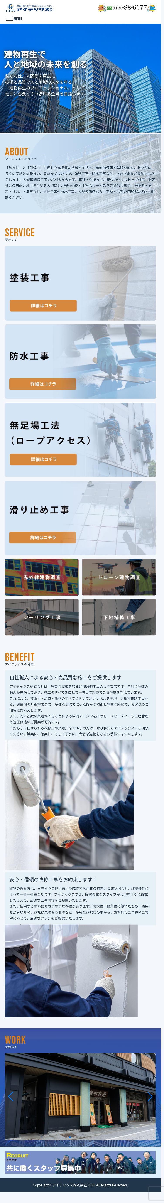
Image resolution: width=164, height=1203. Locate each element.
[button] (77, 130)
